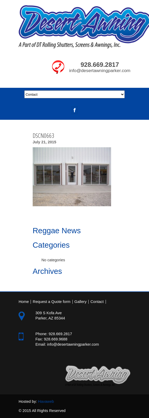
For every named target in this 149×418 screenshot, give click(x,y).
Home (24, 302)
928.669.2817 (100, 64)
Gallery (80, 302)
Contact (97, 302)
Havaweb (46, 401)
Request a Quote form (51, 302)
